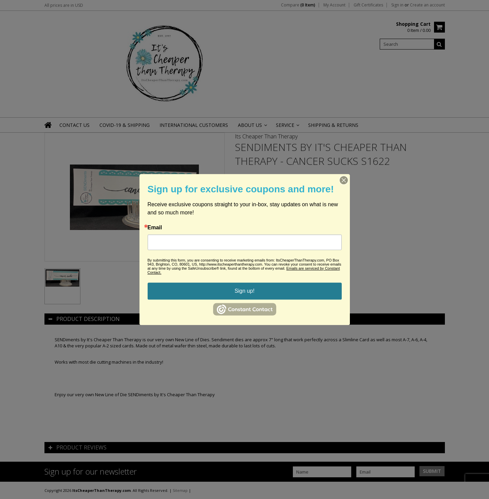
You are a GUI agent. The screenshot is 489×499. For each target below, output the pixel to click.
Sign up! (244, 291)
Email (155, 227)
